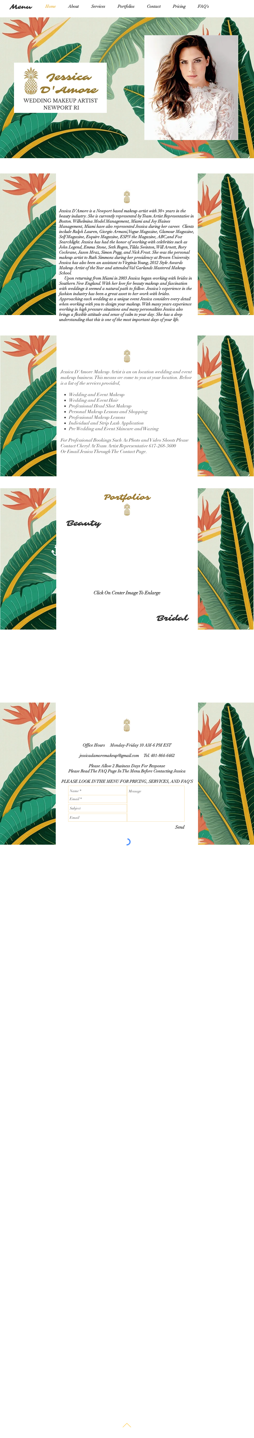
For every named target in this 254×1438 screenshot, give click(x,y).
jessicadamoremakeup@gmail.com (109, 755)
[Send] (180, 827)
